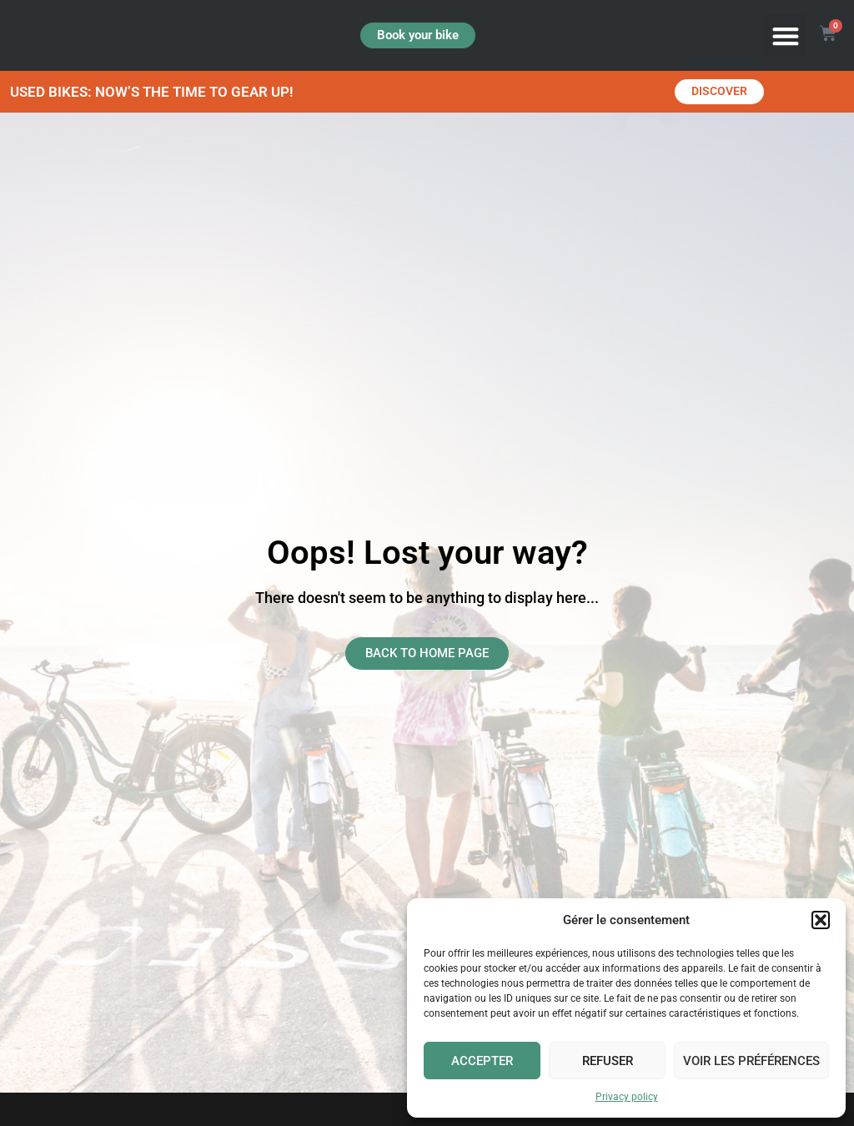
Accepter (482, 1060)
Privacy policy (626, 1097)
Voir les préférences (751, 1060)
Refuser (607, 1060)
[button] (820, 920)
